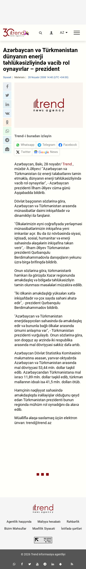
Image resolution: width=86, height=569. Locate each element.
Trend (67, 164)
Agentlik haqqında (19, 521)
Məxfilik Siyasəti (43, 528)
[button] (7, 86)
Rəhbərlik (73, 521)
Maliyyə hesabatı (49, 521)
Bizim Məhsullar (15, 528)
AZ (62, 32)
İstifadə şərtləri (71, 528)
